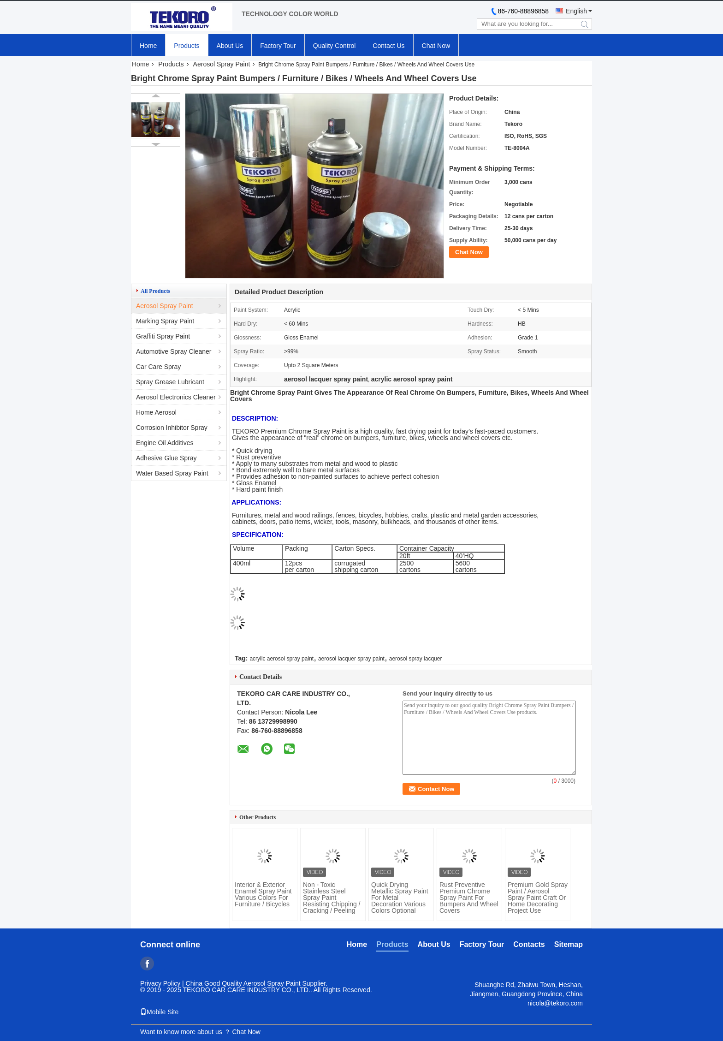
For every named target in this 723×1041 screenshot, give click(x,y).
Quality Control (334, 45)
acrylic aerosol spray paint (281, 658)
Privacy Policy (160, 983)
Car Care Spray (158, 366)
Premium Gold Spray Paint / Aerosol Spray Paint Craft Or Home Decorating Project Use (538, 897)
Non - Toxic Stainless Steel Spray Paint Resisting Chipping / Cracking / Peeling (332, 897)
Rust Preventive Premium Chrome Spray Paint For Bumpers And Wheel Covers (468, 897)
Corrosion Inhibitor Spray (171, 427)
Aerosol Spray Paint (221, 64)
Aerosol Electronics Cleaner (176, 397)
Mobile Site (159, 1012)
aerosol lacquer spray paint (351, 658)
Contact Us (388, 45)
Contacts (529, 944)
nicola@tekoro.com (555, 1003)
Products (186, 45)
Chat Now (436, 45)
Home (148, 45)
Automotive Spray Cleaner (173, 351)
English (576, 11)
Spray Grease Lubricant (170, 382)
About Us (230, 45)
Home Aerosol (156, 412)
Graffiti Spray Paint (163, 336)
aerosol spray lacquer (415, 658)
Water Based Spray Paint (172, 473)
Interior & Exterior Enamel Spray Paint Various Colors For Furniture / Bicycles (263, 894)
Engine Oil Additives (165, 442)
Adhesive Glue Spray (166, 458)
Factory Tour (278, 45)
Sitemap (568, 944)
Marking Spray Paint (165, 321)
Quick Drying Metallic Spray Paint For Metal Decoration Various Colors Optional (399, 897)
